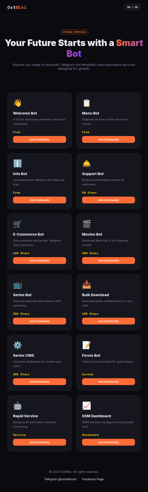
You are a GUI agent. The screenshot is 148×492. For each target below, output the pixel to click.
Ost (17, 7)
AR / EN (132, 7)
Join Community (39, 139)
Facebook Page (93, 479)
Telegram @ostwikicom (60, 479)
